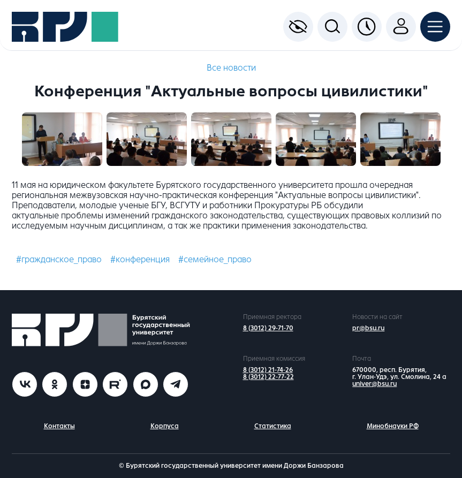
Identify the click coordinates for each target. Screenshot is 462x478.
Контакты (59, 426)
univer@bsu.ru (374, 384)
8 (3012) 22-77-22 (268, 377)
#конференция (140, 259)
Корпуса (164, 426)
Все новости (231, 67)
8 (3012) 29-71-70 (268, 328)
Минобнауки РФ (393, 426)
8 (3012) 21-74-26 (268, 370)
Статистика (272, 426)
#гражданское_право (59, 259)
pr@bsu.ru (368, 328)
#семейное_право (215, 259)
